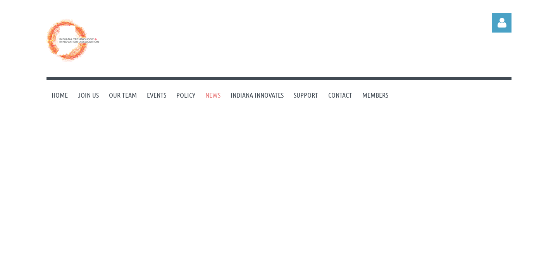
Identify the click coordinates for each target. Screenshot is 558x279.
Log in (502, 23)
